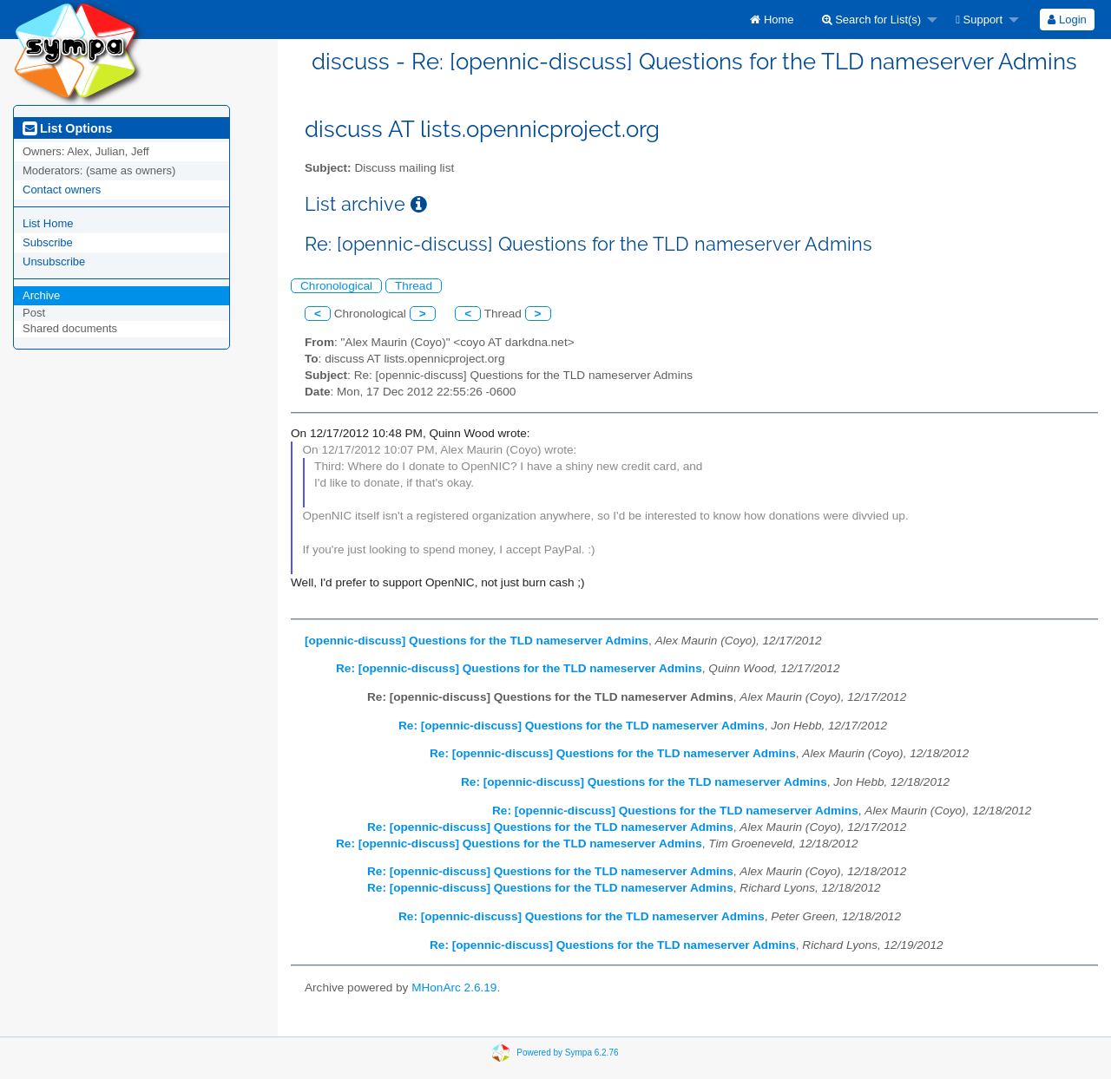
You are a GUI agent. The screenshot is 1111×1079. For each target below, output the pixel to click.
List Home (48, 223)
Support (979, 19)
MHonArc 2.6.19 (453, 987)
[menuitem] (771, 19)
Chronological (336, 285)
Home (771, 19)
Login (1067, 19)
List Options (67, 128)
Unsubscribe (54, 261)
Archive (41, 295)
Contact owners (62, 189)
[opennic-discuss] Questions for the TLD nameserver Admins (476, 640)
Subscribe (48, 242)
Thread (413, 285)
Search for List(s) (872, 19)
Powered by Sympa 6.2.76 (567, 1052)
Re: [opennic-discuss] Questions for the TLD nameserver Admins (519, 668)
